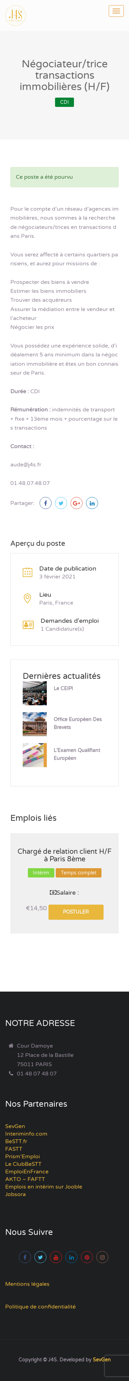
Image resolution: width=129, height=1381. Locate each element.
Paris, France (56, 602)
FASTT (13, 1149)
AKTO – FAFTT (25, 1179)
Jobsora (15, 1194)
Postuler (76, 912)
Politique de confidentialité (40, 1306)
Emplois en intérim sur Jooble (43, 1186)
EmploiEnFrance (27, 1171)
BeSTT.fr (16, 1141)
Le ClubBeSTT (23, 1164)
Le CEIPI (63, 689)
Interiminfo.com (26, 1133)
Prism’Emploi (22, 1156)
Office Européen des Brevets (78, 723)
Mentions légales (27, 1284)
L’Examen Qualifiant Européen (77, 754)
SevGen (15, 1126)
